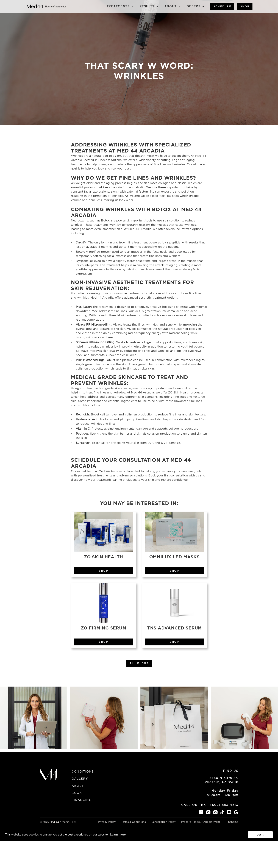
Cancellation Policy (163, 821)
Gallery (80, 778)
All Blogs (139, 663)
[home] (46, 6)
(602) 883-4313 (224, 805)
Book (77, 793)
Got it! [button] (260, 834)
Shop (244, 6)
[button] (120, 6)
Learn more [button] (118, 834)
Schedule (222, 6)
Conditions (83, 771)
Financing (81, 800)
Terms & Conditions (133, 821)
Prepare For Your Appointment (200, 821)
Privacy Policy (107, 821)
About (78, 785)
